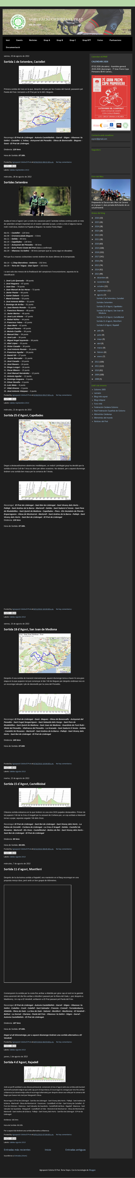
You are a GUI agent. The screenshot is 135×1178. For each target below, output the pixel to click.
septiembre (102, 291)
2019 (97, 248)
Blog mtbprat (99, 400)
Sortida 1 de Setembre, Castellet (24, 62)
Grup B (60, 40)
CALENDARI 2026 (100, 62)
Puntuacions (115, 40)
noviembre (102, 282)
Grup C (73, 40)
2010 (97, 370)
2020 (97, 244)
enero (100, 357)
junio (99, 335)
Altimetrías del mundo (103, 418)
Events (19, 40)
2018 (97, 252)
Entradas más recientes (17, 1150)
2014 (97, 270)
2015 (97, 265)
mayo (99, 339)
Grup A (47, 40)
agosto (100, 295)
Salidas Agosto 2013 (18, 617)
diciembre (101, 278)
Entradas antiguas (75, 1150)
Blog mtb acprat (101, 397)
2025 (97, 222)
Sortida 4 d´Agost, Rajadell (21, 1062)
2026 (97, 218)
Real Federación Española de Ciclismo (109, 411)
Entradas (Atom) (20, 1156)
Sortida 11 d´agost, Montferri (23, 869)
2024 (97, 227)
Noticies (33, 40)
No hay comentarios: (64, 162)
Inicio (48, 1150)
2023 (97, 231)
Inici (8, 40)
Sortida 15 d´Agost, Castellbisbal (24, 784)
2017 (97, 257)
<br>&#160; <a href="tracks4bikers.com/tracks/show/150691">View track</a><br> (37, 934)
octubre (100, 286)
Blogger (92, 1170)
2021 (97, 239)
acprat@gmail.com (99, 139)
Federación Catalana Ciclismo (106, 407)
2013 (97, 274)
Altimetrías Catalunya (103, 414)
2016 (97, 261)
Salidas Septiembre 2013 (19, 170)
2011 (97, 366)
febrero (100, 352)
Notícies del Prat (101, 422)
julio (99, 331)
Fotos (100, 40)
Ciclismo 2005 (100, 390)
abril (99, 344)
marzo (100, 348)
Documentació (13, 47)
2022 (97, 235)
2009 (97, 375)
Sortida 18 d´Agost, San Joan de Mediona (30, 629)
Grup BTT (86, 40)
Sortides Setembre (16, 182)
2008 (97, 379)
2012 (97, 362)
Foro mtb (98, 404)
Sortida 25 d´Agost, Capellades (23, 415)
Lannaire (97, 393)
